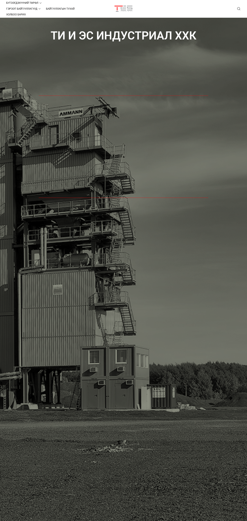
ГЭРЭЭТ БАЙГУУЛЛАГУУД (21, 8)
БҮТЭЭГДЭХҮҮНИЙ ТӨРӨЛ (22, 3)
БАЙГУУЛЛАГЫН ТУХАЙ (60, 8)
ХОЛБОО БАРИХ (16, 14)
